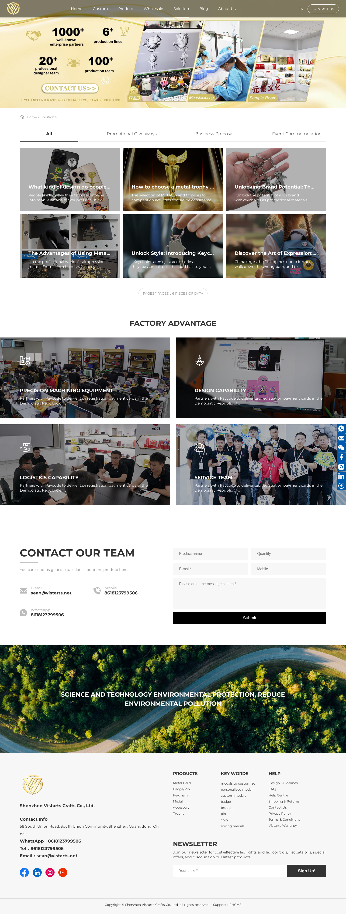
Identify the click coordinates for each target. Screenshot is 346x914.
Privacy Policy (280, 813)
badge (226, 803)
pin (223, 815)
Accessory (181, 807)
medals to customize (238, 785)
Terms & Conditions (284, 819)
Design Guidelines (283, 783)
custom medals (233, 797)
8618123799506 (121, 593)
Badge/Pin (181, 789)
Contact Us (278, 807)
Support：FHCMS (227, 905)
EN (301, 9)
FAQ (272, 789)
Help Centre (278, 795)
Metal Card (182, 783)
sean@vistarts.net (51, 593)
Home (32, 117)
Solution (47, 117)
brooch (226, 809)
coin (224, 822)
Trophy (178, 813)
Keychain (180, 795)
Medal (178, 801)
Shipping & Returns (284, 801)
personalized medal (237, 791)
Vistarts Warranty (283, 825)
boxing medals (233, 828)
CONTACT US (323, 9)
